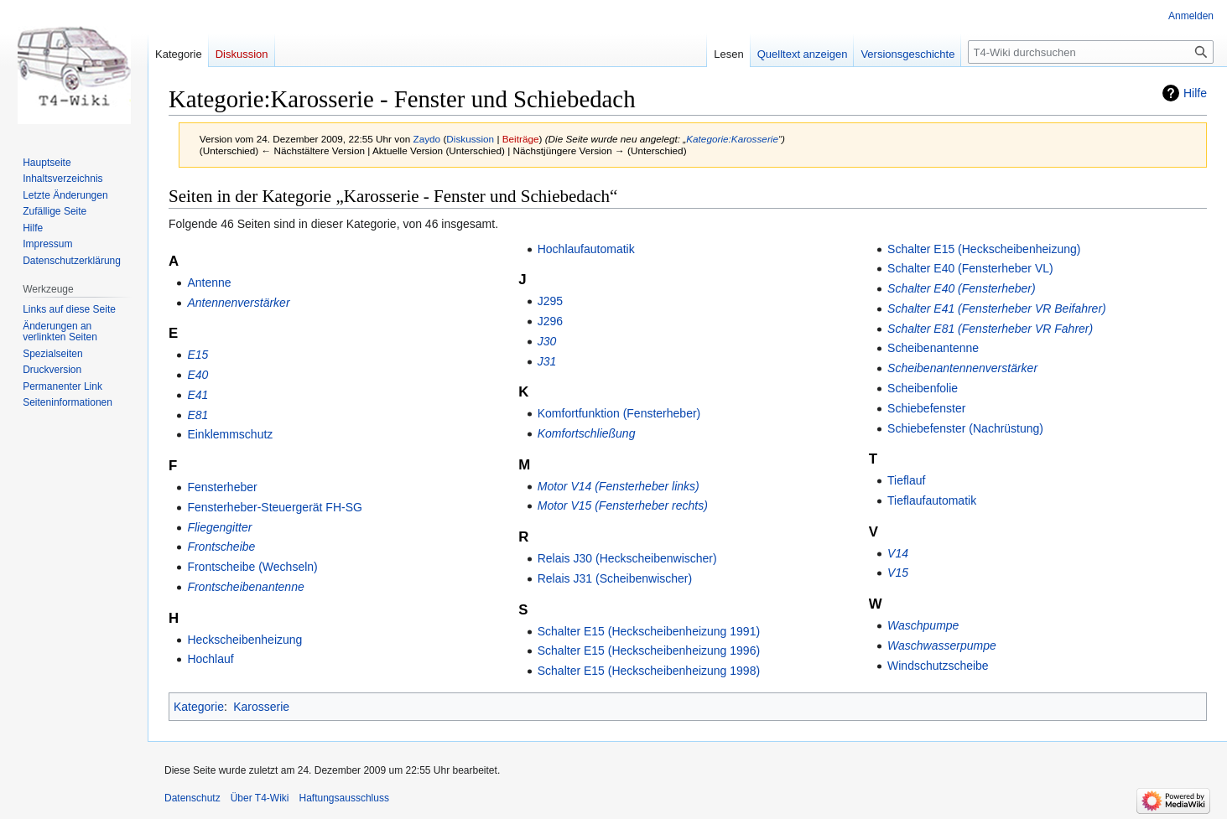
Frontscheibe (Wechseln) (252, 566)
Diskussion (470, 138)
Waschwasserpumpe (941, 645)
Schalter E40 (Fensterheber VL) (970, 268)
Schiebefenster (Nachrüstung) (965, 428)
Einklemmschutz (230, 434)
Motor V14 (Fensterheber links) (618, 486)
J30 (547, 341)
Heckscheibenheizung (244, 639)
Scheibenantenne (933, 348)
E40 (197, 374)
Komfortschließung (587, 433)
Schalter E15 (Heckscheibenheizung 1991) (649, 631)
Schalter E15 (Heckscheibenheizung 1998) (649, 670)
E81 (197, 415)
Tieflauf (906, 480)
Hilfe (1195, 93)
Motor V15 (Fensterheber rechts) (623, 505)
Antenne (209, 282)
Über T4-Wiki (260, 798)
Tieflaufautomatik (931, 500)
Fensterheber (222, 487)
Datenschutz (192, 798)
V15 (897, 572)
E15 (197, 354)
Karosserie (261, 706)
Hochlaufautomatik (586, 249)
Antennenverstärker (238, 302)
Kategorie (199, 706)
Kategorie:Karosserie (732, 138)
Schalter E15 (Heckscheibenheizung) (983, 249)
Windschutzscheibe (938, 665)
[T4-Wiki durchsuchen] (1091, 52)
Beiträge (520, 138)
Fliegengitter (219, 527)
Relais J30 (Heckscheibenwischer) (627, 558)
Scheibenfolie (922, 388)
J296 (550, 321)
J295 (550, 301)
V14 (897, 553)
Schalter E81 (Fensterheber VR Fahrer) (990, 328)
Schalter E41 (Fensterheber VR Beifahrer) (996, 308)
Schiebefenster (926, 408)
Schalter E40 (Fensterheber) (961, 288)
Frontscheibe (221, 546)
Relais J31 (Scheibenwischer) (615, 578)
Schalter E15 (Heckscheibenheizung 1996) (649, 650)
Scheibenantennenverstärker (962, 368)
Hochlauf (210, 659)
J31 (547, 361)
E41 (197, 395)
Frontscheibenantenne (245, 587)
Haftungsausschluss (344, 798)
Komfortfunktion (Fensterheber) (619, 413)
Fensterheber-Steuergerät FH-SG (274, 507)
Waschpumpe (923, 625)
